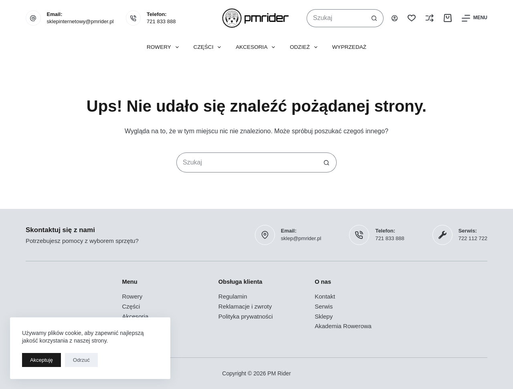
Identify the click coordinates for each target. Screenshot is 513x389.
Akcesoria (257, 47)
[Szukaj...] (336, 18)
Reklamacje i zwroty (245, 306)
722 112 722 (472, 238)
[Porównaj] (430, 18)
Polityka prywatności (245, 316)
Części (209, 47)
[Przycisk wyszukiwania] (375, 18)
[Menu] (474, 18)
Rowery (164, 47)
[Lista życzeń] (412, 18)
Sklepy (324, 316)
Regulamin (232, 296)
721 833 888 (161, 21)
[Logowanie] (395, 18)
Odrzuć (81, 360)
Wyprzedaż (349, 47)
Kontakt (325, 296)
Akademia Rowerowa (343, 326)
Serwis (324, 306)
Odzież (305, 47)
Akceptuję (41, 360)
